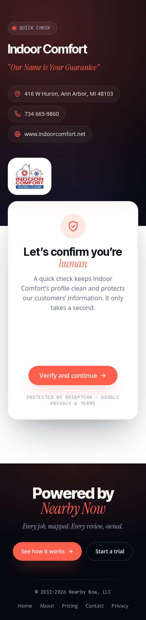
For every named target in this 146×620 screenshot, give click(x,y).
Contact (95, 605)
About (47, 605)
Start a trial (109, 551)
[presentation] (73, 340)
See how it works (47, 551)
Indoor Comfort (47, 49)
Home (25, 605)
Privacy (120, 605)
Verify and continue (73, 375)
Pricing (70, 605)
